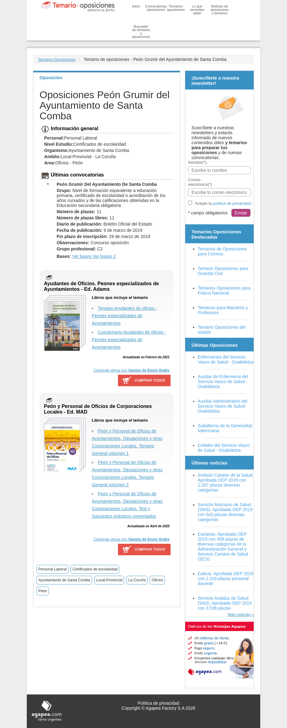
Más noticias (239, 614)
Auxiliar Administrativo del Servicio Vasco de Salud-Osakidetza (222, 406)
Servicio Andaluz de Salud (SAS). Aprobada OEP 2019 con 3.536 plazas (225, 603)
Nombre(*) (197, 162)
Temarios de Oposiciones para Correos (222, 251)
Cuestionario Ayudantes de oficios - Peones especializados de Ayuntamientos (129, 340)
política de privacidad (232, 203)
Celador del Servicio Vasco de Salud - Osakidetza (224, 448)
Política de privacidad (158, 703)
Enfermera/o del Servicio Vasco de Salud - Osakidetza (226, 359)
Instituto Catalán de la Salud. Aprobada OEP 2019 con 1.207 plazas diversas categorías (225, 482)
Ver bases (82, 256)
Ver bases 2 (104, 256)
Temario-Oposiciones (57, 59)
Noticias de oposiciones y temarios (219, 9)
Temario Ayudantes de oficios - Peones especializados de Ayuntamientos (124, 316)
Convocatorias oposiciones (156, 7)
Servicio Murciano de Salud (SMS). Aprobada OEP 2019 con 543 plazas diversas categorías (225, 512)
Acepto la (223, 203)
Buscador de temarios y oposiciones (141, 32)
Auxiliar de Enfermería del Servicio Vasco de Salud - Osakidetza (223, 381)
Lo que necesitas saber (197, 9)
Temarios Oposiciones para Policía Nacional (224, 290)
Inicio (136, 6)
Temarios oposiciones (176, 7)
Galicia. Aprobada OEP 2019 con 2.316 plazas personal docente (225, 578)
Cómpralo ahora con (131, 370)
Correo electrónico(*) (200, 182)
